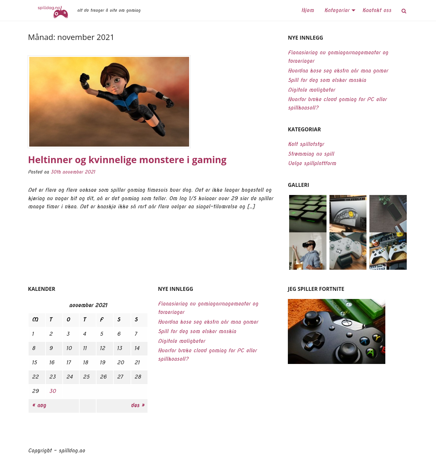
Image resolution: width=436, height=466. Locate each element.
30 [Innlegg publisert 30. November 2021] (52, 391)
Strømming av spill (311, 154)
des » (137, 405)
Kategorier (336, 10)
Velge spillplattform (312, 163)
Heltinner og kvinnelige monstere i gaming (127, 159)
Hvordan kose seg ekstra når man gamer (338, 71)
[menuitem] (307, 10)
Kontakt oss (376, 10)
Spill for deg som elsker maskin (327, 80)
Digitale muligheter (311, 90)
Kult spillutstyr (306, 144)
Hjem (307, 10)
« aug (39, 405)
